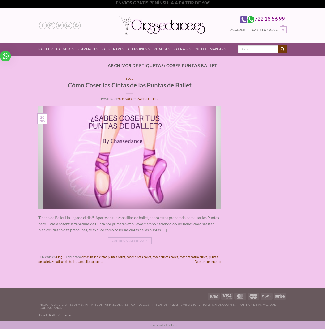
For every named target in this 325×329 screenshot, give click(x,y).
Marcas (218, 49)
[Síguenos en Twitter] (60, 25)
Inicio (43, 304)
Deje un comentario (208, 262)
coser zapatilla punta (193, 257)
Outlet (201, 49)
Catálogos (140, 304)
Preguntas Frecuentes (109, 304)
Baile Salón (113, 49)
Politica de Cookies (219, 304)
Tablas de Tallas (165, 304)
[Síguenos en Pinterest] (77, 25)
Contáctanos (51, 308)
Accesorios (139, 49)
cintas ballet (89, 257)
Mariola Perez (147, 98)
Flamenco (88, 49)
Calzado (65, 49)
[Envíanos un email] (68, 25)
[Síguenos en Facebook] (43, 25)
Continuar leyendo (130, 240)
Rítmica (162, 49)
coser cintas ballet (139, 257)
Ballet (45, 49)
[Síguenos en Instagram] (51, 25)
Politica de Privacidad (257, 304)
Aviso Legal (190, 304)
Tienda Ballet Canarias (54, 315)
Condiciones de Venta (69, 304)
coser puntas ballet (165, 257)
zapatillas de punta (90, 262)
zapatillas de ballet (64, 262)
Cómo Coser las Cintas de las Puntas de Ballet (130, 85)
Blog (129, 78)
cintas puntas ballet (112, 257)
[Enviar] (282, 49)
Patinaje (182, 49)
